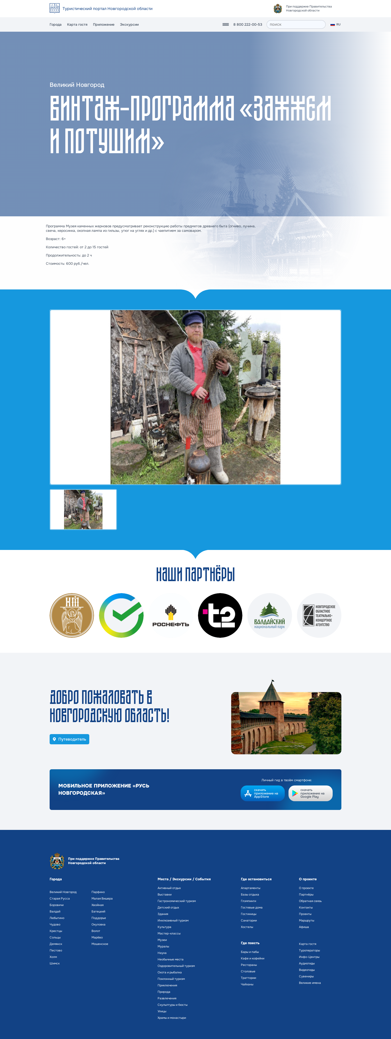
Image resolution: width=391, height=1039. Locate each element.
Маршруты (306, 920)
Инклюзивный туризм (173, 920)
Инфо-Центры (309, 957)
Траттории (248, 978)
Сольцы (55, 937)
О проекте (306, 888)
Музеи (162, 940)
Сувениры (306, 976)
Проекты (305, 914)
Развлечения (167, 998)
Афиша (304, 927)
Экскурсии (129, 24)
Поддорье (99, 918)
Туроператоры (309, 950)
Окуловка (98, 924)
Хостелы (247, 927)
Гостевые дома (252, 907)
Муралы (163, 946)
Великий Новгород (63, 892)
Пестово (56, 950)
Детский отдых (168, 907)
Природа (164, 992)
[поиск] (296, 24)
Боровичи (57, 905)
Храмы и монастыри (172, 1018)
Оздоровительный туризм (176, 966)
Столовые (248, 971)
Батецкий (98, 911)
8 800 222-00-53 (247, 24)
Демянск (56, 944)
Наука (162, 953)
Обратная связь (310, 901)
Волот (96, 931)
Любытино (57, 918)
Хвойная (97, 905)
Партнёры (306, 895)
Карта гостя (77, 24)
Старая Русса (60, 899)
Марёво (97, 937)
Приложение (103, 24)
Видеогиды (307, 970)
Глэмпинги (248, 901)
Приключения (167, 985)
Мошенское (100, 944)
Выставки (165, 895)
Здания (163, 914)
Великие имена (310, 983)
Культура (164, 927)
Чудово (55, 924)
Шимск (55, 963)
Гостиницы (248, 914)
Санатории (249, 920)
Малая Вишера (102, 899)
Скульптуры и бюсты (173, 1005)
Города (56, 24)
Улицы (162, 1011)
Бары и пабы (250, 952)
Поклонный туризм (171, 979)
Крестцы (56, 931)
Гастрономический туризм (177, 901)
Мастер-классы (169, 933)
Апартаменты (250, 888)
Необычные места (171, 959)
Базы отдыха (250, 895)
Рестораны (249, 965)
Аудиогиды (307, 963)
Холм (53, 957)
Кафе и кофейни (252, 958)
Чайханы (247, 984)
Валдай (55, 911)
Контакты (306, 907)
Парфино (98, 892)
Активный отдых (169, 888)
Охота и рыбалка (170, 972)
